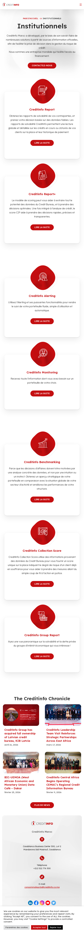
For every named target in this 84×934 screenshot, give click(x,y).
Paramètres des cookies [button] (16, 927)
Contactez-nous (42, 65)
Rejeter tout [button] (55, 927)
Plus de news (42, 805)
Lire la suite (42, 143)
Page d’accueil (30, 18)
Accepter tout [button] (39, 927)
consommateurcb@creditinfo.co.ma (42, 887)
